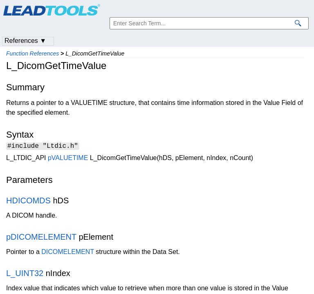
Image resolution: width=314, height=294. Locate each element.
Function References (32, 53)
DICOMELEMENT (67, 252)
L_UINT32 (24, 274)
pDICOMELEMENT (41, 238)
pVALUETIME (68, 159)
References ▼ (25, 40)
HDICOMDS (28, 201)
